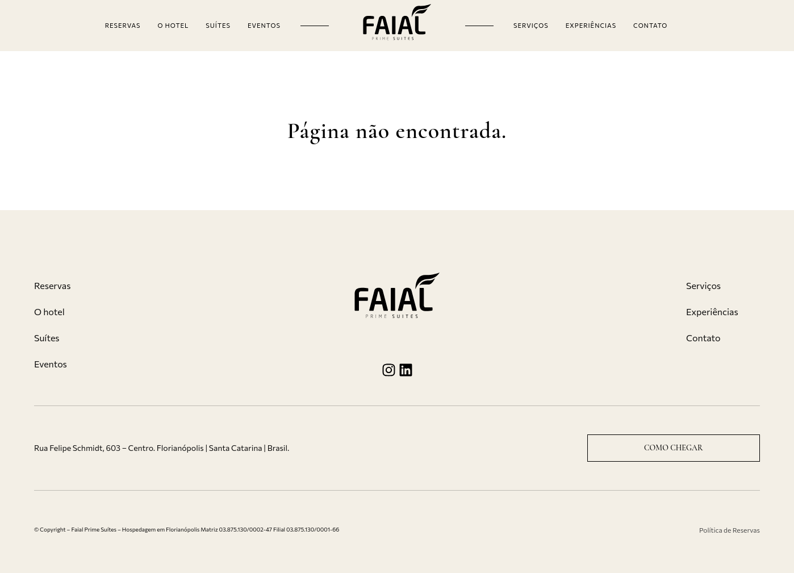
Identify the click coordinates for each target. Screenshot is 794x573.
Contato (650, 25)
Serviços (531, 25)
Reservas (123, 25)
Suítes (218, 25)
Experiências (591, 25)
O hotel (173, 25)
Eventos (264, 25)
